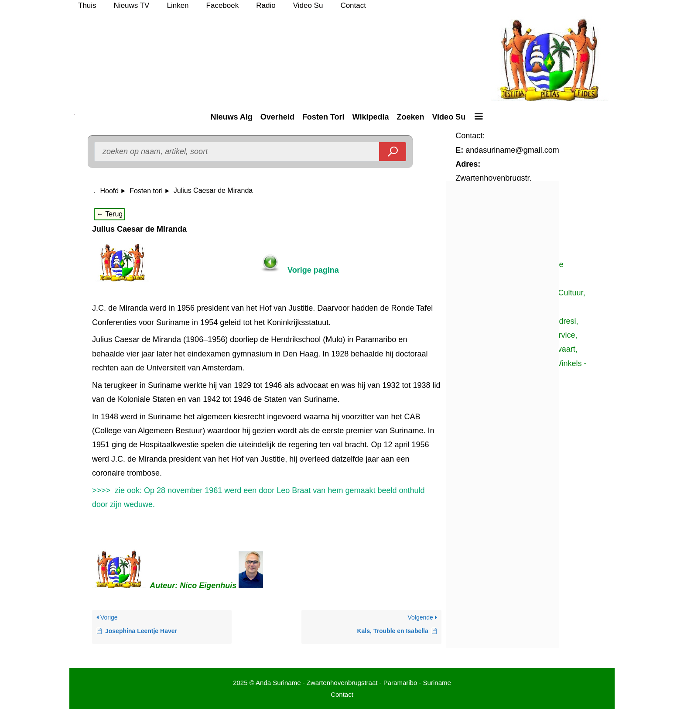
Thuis (87, 5)
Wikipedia (370, 117)
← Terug (109, 214)
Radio (265, 5)
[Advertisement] (528, 462)
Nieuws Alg (231, 117)
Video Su (308, 5)
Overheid (277, 117)
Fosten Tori (323, 117)
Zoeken (410, 117)
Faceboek (222, 5)
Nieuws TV (132, 5)
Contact (353, 5)
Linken (177, 5)
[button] (478, 117)
